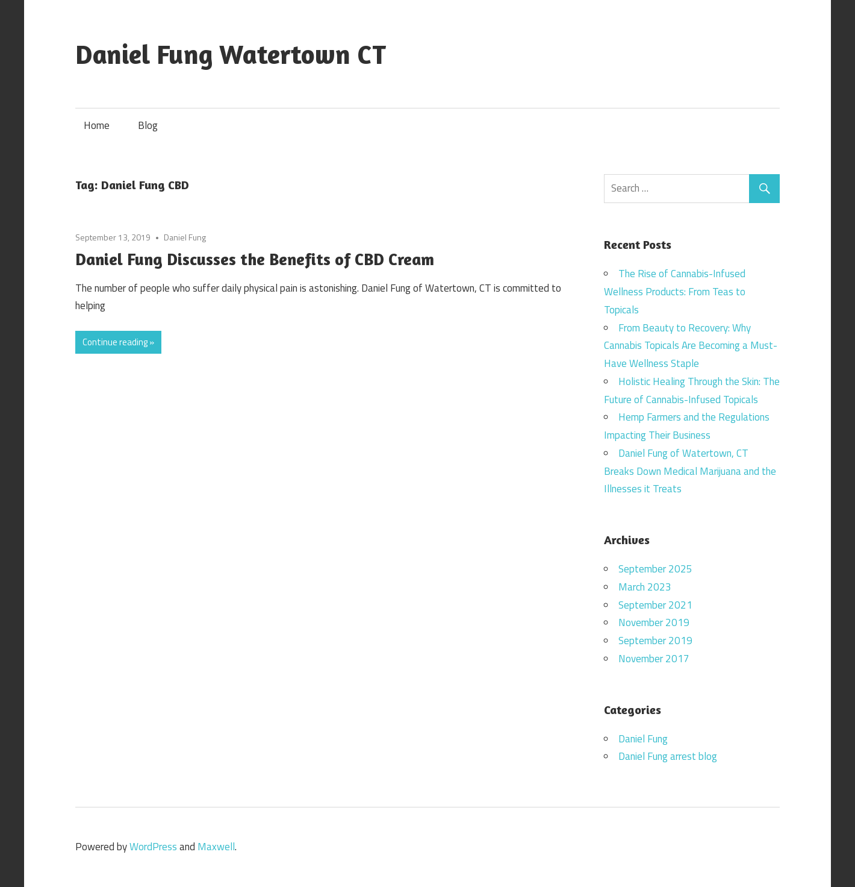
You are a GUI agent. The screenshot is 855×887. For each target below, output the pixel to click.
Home (97, 125)
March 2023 (644, 587)
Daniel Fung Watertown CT (230, 54)
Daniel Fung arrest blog (667, 756)
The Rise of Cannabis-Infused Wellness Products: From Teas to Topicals (674, 292)
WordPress (153, 846)
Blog (148, 125)
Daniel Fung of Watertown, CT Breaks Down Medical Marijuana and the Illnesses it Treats (690, 471)
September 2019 (655, 640)
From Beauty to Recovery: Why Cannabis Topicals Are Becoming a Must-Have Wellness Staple (690, 346)
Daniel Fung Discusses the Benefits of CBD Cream (254, 259)
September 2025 (655, 569)
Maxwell (216, 846)
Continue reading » (118, 342)
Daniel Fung (185, 237)
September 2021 (655, 605)
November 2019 (653, 622)
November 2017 (653, 658)
